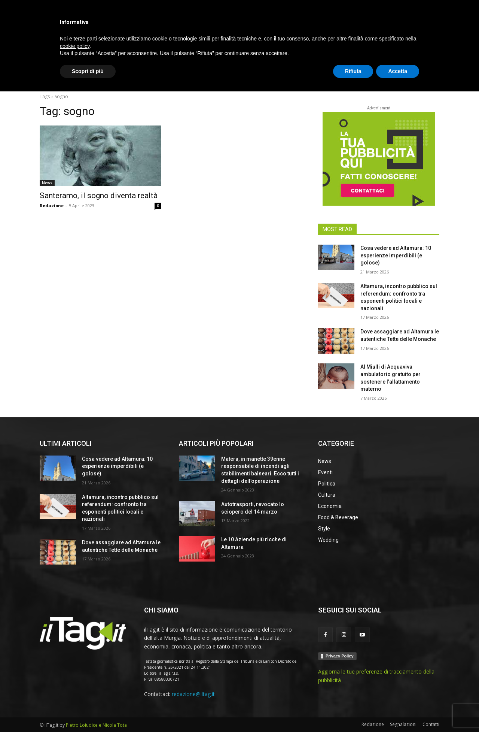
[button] (430, 76)
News (47, 182)
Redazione (52, 205)
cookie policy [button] (74, 686)
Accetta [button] (397, 711)
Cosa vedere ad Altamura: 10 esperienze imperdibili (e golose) (395, 255)
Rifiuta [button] (353, 711)
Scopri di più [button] (88, 711)
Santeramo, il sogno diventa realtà (99, 195)
